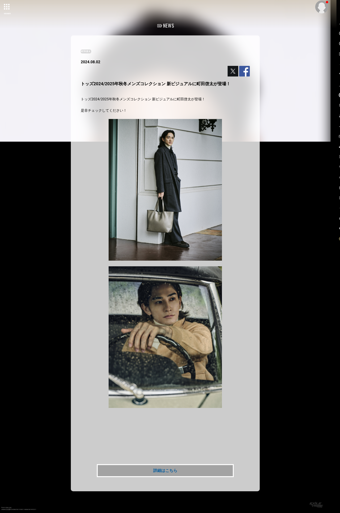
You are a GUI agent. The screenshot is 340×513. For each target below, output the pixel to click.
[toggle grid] (7, 7)
